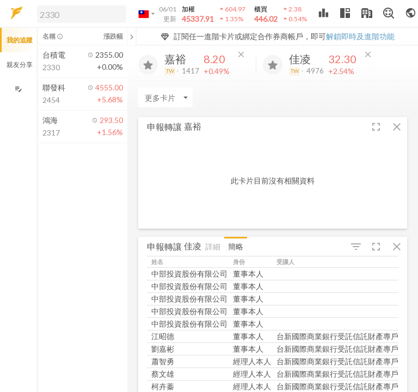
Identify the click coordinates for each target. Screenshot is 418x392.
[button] (79, 13)
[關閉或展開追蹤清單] (132, 36)
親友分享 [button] (20, 64)
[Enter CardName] (165, 97)
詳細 (212, 246)
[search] (81, 14)
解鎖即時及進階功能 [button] (360, 36)
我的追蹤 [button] (20, 40)
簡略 (235, 246)
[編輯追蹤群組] (18, 89)
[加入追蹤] (148, 65)
